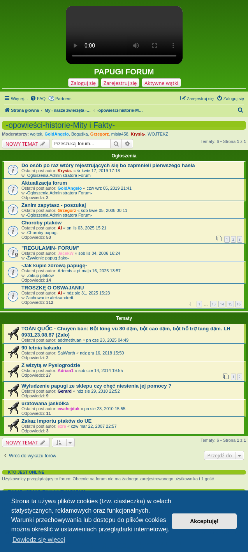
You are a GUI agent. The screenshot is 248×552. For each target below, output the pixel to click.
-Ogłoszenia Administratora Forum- (59, 175)
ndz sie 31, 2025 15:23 (88, 293)
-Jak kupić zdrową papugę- (54, 265)
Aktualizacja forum (44, 183)
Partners (63, 98)
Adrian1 (66, 370)
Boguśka (79, 134)
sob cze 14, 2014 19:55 (100, 370)
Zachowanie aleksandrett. (50, 297)
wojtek (36, 134)
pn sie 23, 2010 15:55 (104, 408)
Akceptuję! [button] (204, 521)
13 (214, 304)
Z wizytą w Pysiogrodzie (50, 365)
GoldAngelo (56, 134)
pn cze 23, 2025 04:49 (107, 340)
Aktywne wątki (161, 82)
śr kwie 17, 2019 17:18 (98, 170)
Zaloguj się (83, 82)
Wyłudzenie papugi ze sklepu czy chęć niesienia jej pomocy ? (96, 386)
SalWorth (66, 353)
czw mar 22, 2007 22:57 (93, 426)
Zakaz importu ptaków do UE (56, 421)
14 (222, 304)
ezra (62, 426)
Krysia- (138, 134)
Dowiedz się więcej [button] (38, 539)
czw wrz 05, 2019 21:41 (109, 188)
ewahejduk (68, 408)
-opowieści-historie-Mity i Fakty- (60, 125)
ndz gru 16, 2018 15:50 (102, 353)
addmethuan (69, 340)
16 (239, 304)
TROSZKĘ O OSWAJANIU (52, 288)
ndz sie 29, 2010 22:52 (98, 391)
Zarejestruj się (120, 82)
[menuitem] (38, 98)
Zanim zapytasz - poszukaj (53, 205)
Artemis (65, 270)
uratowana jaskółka (45, 403)
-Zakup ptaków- (40, 275)
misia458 (119, 134)
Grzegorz (99, 134)
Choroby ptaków (41, 223)
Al (60, 228)
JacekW (66, 253)
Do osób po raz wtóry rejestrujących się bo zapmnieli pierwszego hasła (108, 165)
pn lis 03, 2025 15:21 (86, 228)
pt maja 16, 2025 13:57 (99, 270)
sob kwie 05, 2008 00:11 (104, 210)
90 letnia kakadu (41, 348)
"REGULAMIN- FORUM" (50, 248)
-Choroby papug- (42, 232)
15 (230, 304)
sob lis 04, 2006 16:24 (99, 253)
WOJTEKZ (158, 134)
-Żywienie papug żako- (47, 258)
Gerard (65, 391)
